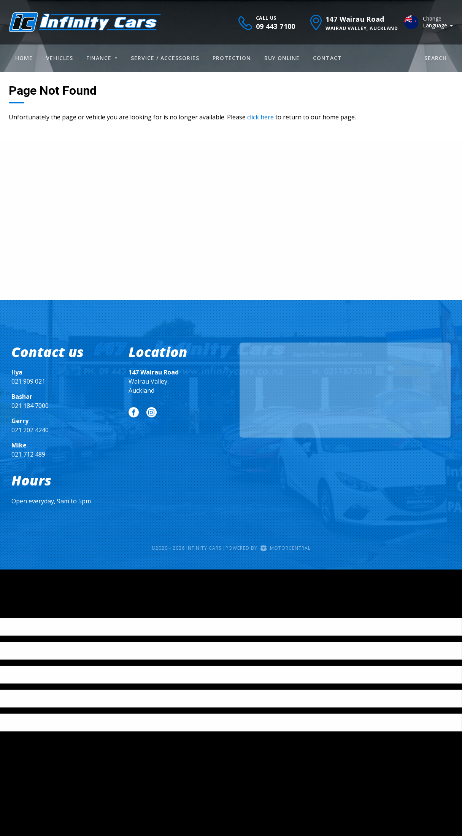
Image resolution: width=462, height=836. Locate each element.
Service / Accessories (165, 58)
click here (260, 117)
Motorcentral (285, 548)
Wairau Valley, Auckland (154, 381)
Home (24, 58)
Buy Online (282, 58)
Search (435, 58)
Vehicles (59, 58)
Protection (232, 58)
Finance (101, 58)
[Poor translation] (19, 611)
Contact (327, 58)
